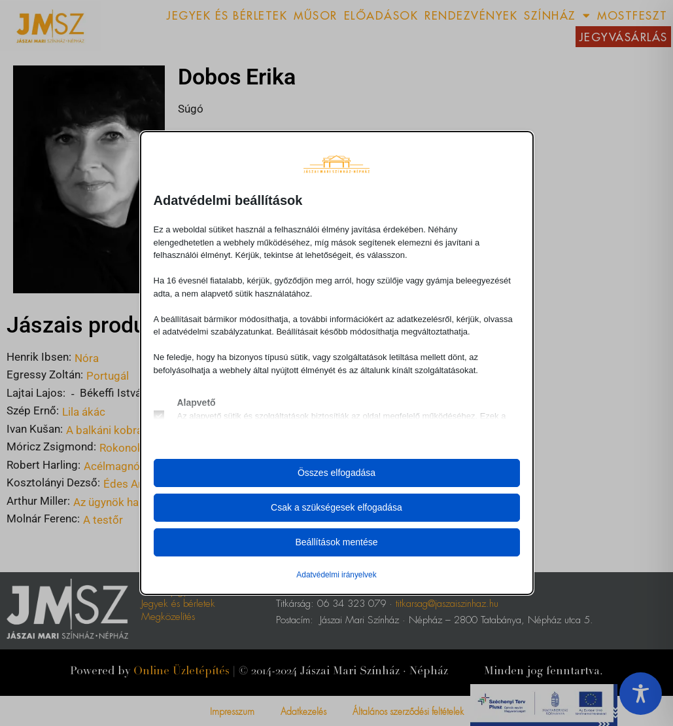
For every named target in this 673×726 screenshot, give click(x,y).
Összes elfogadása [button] (336, 472)
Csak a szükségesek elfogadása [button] (336, 507)
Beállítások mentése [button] (336, 542)
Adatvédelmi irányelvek (336, 574)
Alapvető (196, 402)
